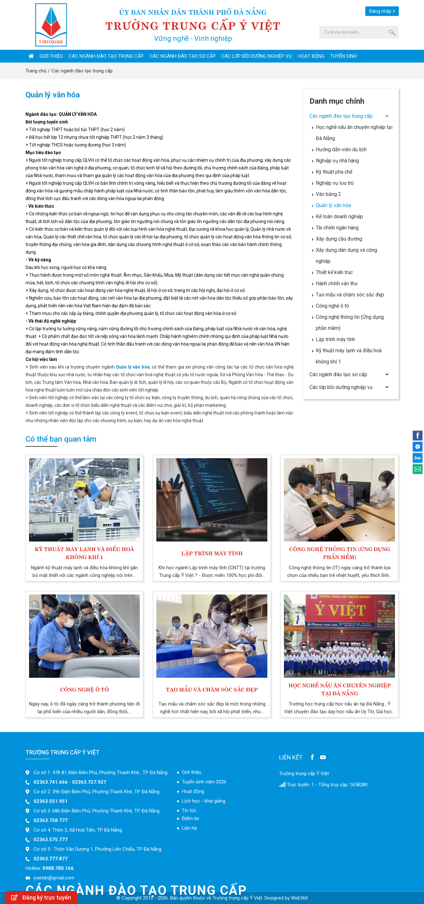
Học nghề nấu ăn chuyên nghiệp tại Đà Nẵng (352, 132)
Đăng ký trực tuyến (41, 897)
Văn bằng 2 (326, 194)
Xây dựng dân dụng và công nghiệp (344, 255)
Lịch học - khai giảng (203, 801)
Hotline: (50, 868)
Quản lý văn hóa (331, 205)
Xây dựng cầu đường (337, 239)
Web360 (299, 898)
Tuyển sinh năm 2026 (204, 782)
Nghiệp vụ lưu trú (332, 183)
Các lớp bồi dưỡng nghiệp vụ (256, 56)
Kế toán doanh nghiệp (337, 216)
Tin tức (189, 810)
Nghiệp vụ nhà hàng (335, 161)
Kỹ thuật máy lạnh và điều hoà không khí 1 (347, 356)
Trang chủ (36, 71)
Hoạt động (311, 56)
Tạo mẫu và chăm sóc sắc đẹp (348, 295)
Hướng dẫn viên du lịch (339, 149)
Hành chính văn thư (335, 283)
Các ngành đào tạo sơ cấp (183, 56)
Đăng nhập (380, 11)
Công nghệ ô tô (330, 306)
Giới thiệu (51, 56)
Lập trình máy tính (333, 339)
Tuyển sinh (343, 56)
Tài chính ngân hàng (335, 228)
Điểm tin (190, 818)
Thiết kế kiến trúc (332, 272)
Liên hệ (189, 828)
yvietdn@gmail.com (53, 878)
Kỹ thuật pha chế (332, 172)
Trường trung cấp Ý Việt (304, 773)
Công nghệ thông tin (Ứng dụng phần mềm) (348, 322)
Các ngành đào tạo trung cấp (106, 56)
